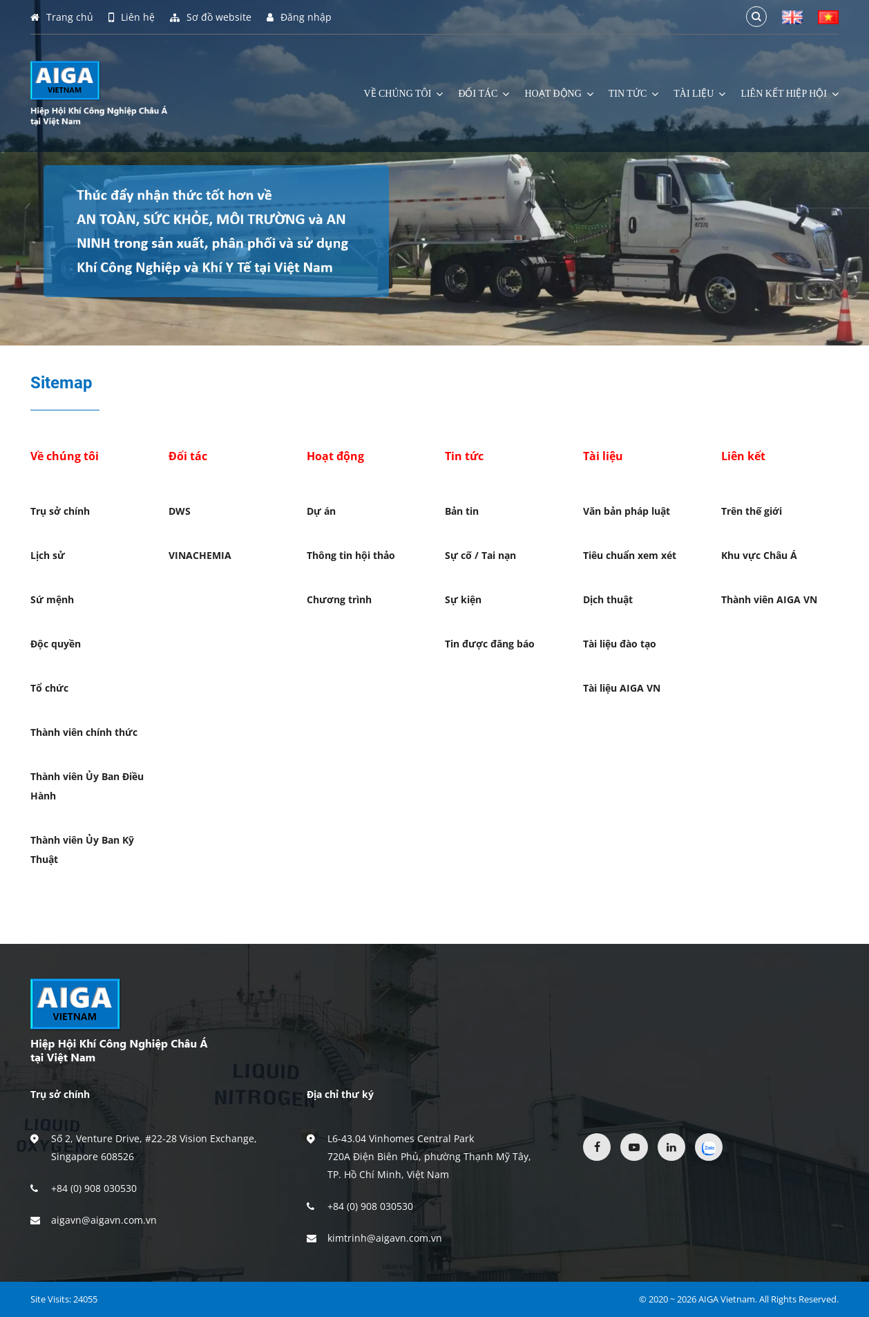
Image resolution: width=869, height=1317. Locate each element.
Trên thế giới (751, 511)
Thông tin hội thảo (351, 555)
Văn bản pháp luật (626, 511)
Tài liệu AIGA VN (621, 687)
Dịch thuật (608, 599)
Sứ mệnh (52, 599)
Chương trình (339, 599)
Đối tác (483, 94)
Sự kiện (463, 599)
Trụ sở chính (60, 511)
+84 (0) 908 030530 (94, 1188)
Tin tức (633, 94)
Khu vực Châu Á (759, 555)
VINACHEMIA (200, 555)
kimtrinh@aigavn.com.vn (384, 1237)
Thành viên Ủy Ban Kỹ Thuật (82, 849)
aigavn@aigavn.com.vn (104, 1219)
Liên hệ (131, 17)
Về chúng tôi (403, 94)
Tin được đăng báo (490, 643)
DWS (180, 511)
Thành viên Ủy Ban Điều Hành (87, 786)
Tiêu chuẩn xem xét (629, 555)
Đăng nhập (299, 17)
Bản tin (462, 511)
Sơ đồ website (210, 17)
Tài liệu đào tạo (619, 643)
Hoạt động (558, 94)
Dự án (321, 511)
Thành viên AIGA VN (769, 599)
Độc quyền (55, 643)
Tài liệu (699, 94)
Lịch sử (47, 555)
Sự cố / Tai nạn (480, 555)
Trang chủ (61, 17)
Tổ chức (49, 687)
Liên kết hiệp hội (790, 94)
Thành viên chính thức (83, 732)
